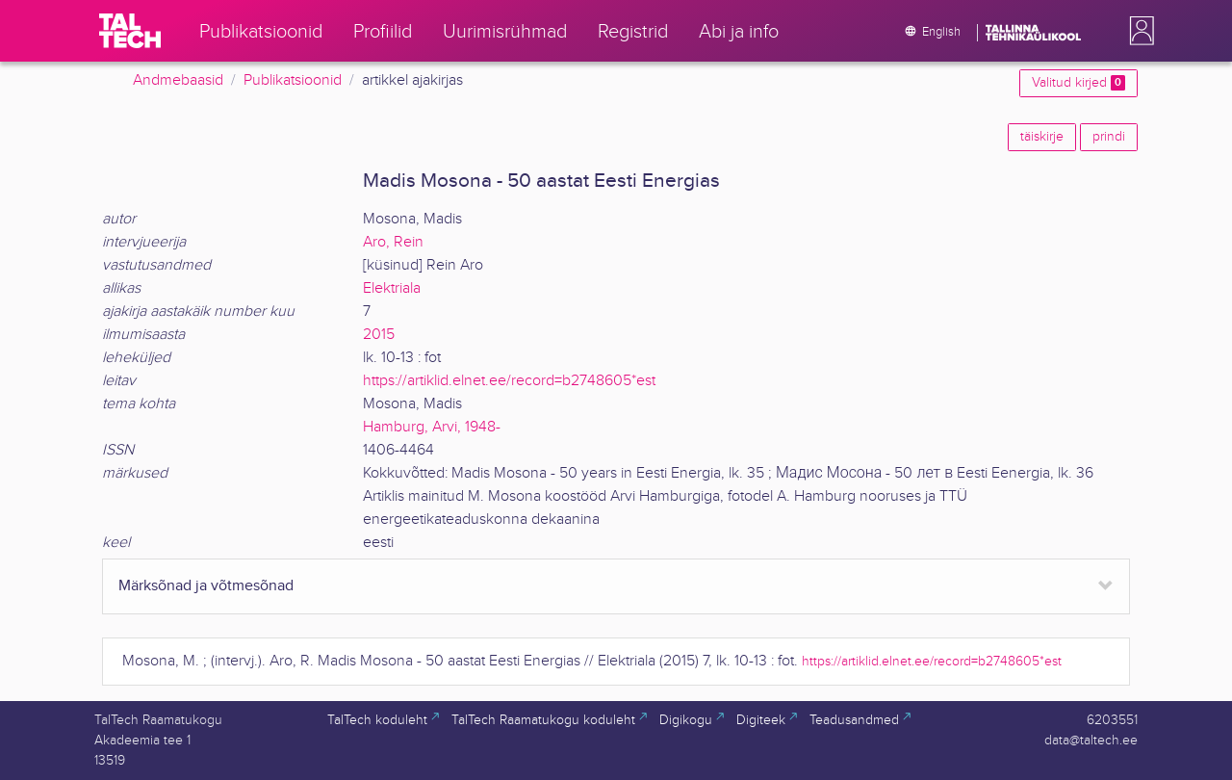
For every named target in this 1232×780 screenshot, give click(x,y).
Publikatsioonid (293, 80)
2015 (379, 334)
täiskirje (1042, 136)
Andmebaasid (178, 80)
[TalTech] (130, 31)
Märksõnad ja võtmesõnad (206, 586)
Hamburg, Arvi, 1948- (431, 427)
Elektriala (392, 288)
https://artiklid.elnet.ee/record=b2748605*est (509, 381)
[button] (1138, 31)
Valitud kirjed (1078, 83)
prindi (1108, 136)
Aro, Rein (393, 242)
